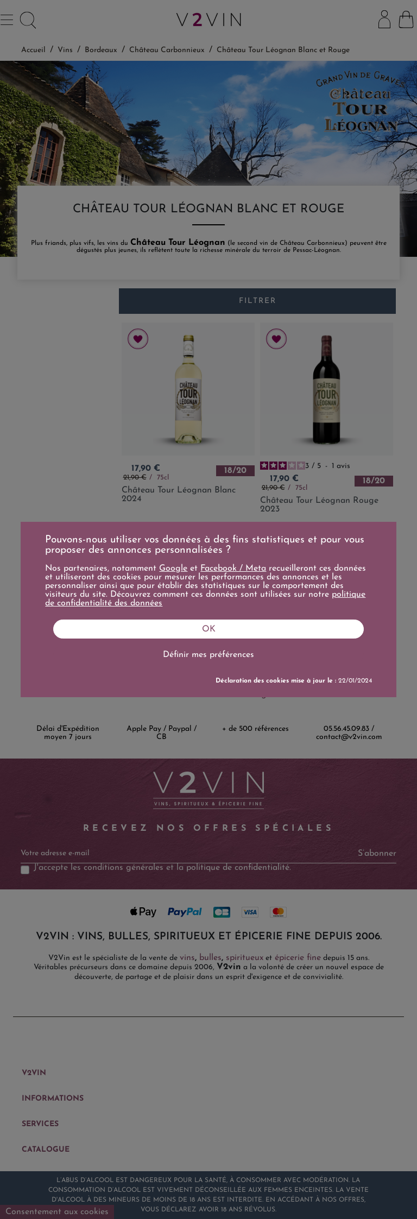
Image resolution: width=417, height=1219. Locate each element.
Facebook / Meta (233, 568)
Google (173, 568)
